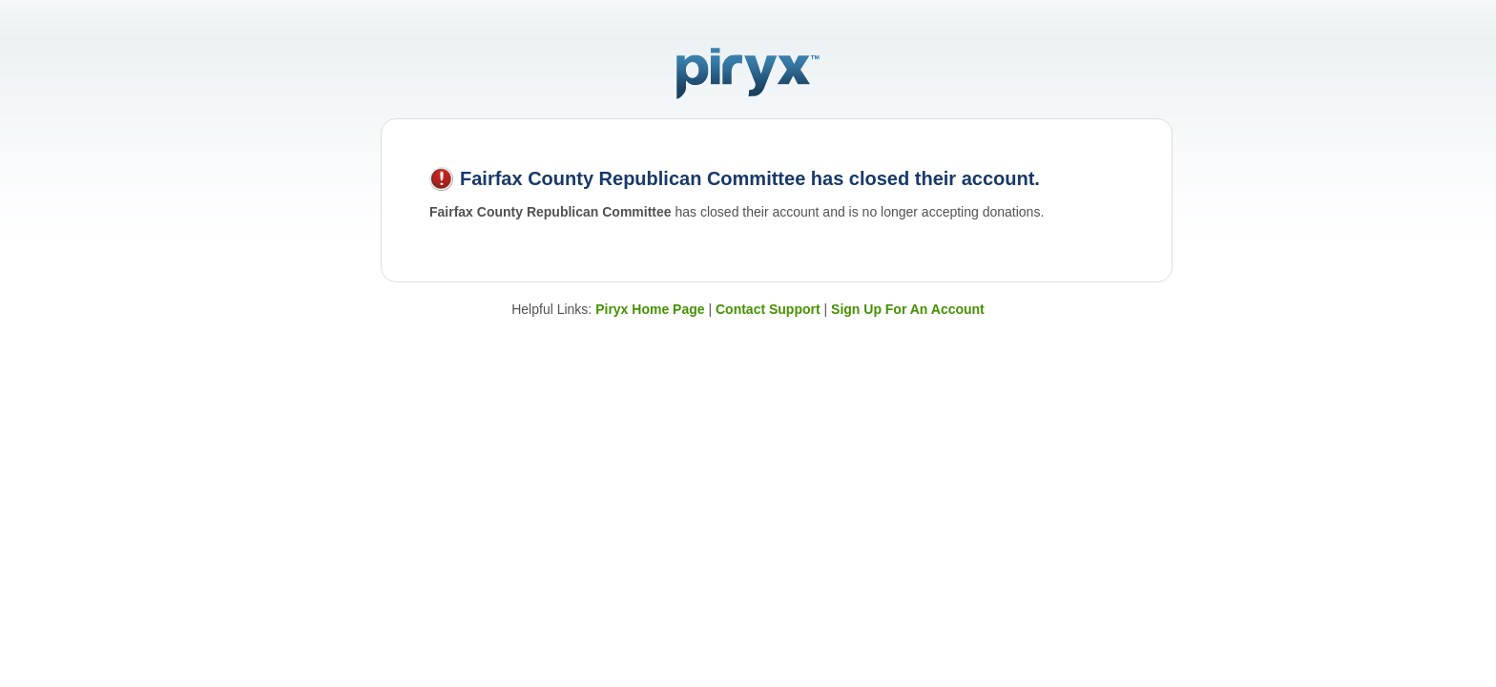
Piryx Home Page (649, 309)
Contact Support (768, 309)
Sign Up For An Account (908, 309)
